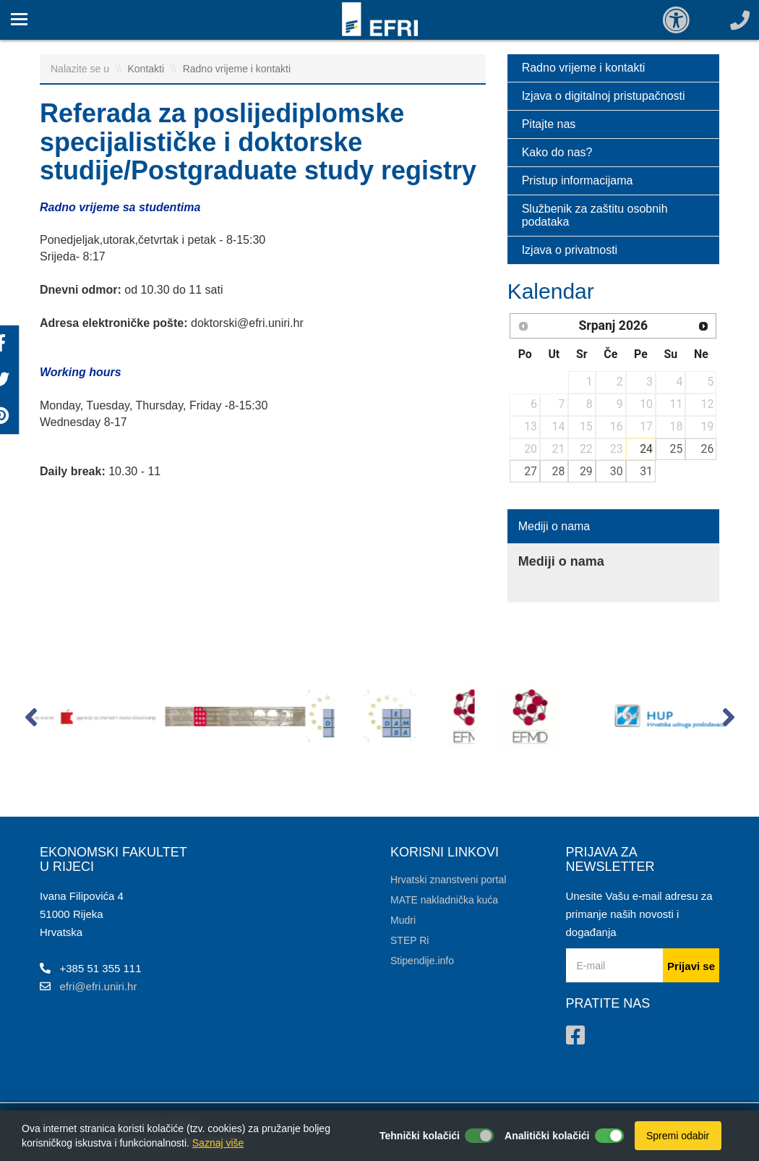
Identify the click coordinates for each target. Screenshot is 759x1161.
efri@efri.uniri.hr (98, 986)
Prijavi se (691, 966)
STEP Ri (409, 940)
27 (530, 471)
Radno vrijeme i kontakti (237, 69)
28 (558, 471)
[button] (30, 720)
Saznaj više (218, 1143)
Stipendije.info (422, 960)
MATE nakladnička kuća (444, 900)
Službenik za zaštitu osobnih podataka (595, 215)
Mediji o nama (554, 526)
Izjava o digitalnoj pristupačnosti (603, 96)
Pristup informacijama (577, 180)
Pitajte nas (549, 124)
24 (646, 449)
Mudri (403, 920)
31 (646, 471)
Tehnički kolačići (420, 1135)
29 (586, 471)
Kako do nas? (557, 152)
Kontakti (147, 69)
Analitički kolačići (547, 1135)
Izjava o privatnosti (570, 250)
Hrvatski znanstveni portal (448, 879)
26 (707, 449)
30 (616, 471)
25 (676, 449)
